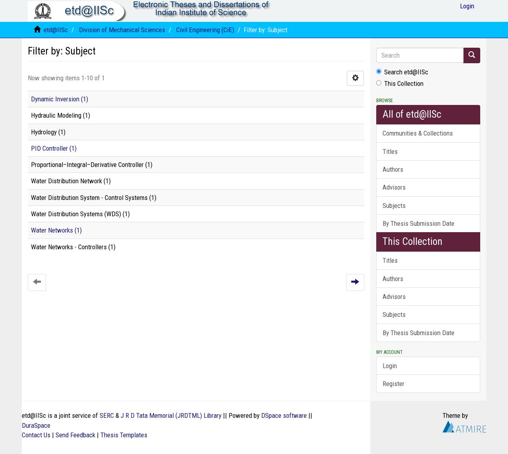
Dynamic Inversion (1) (59, 99)
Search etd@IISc (402, 72)
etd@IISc (56, 30)
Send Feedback (75, 435)
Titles (390, 151)
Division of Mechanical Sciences (122, 30)
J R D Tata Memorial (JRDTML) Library (171, 415)
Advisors (394, 187)
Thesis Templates (123, 435)
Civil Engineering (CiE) (205, 30)
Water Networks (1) (56, 230)
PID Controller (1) (54, 148)
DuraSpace (36, 425)
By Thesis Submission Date (418, 223)
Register (393, 384)
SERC (107, 415)
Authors (393, 169)
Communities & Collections (418, 133)
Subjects (394, 206)
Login (390, 366)
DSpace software (284, 415)
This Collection (399, 83)
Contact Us (36, 435)
